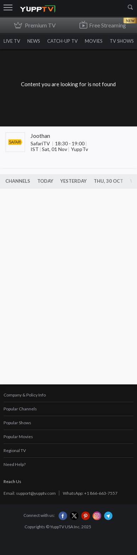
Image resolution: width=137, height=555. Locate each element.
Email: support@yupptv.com (30, 493)
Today (45, 181)
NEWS (33, 41)
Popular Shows (17, 422)
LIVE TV (12, 41)
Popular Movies (18, 436)
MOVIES (94, 41)
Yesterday (73, 181)
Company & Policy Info (25, 395)
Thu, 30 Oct (108, 181)
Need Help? (15, 464)
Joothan (40, 135)
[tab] (68, 395)
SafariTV (41, 143)
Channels (17, 181)
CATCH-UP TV (62, 41)
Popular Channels (20, 408)
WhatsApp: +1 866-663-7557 (90, 493)
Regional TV (15, 450)
